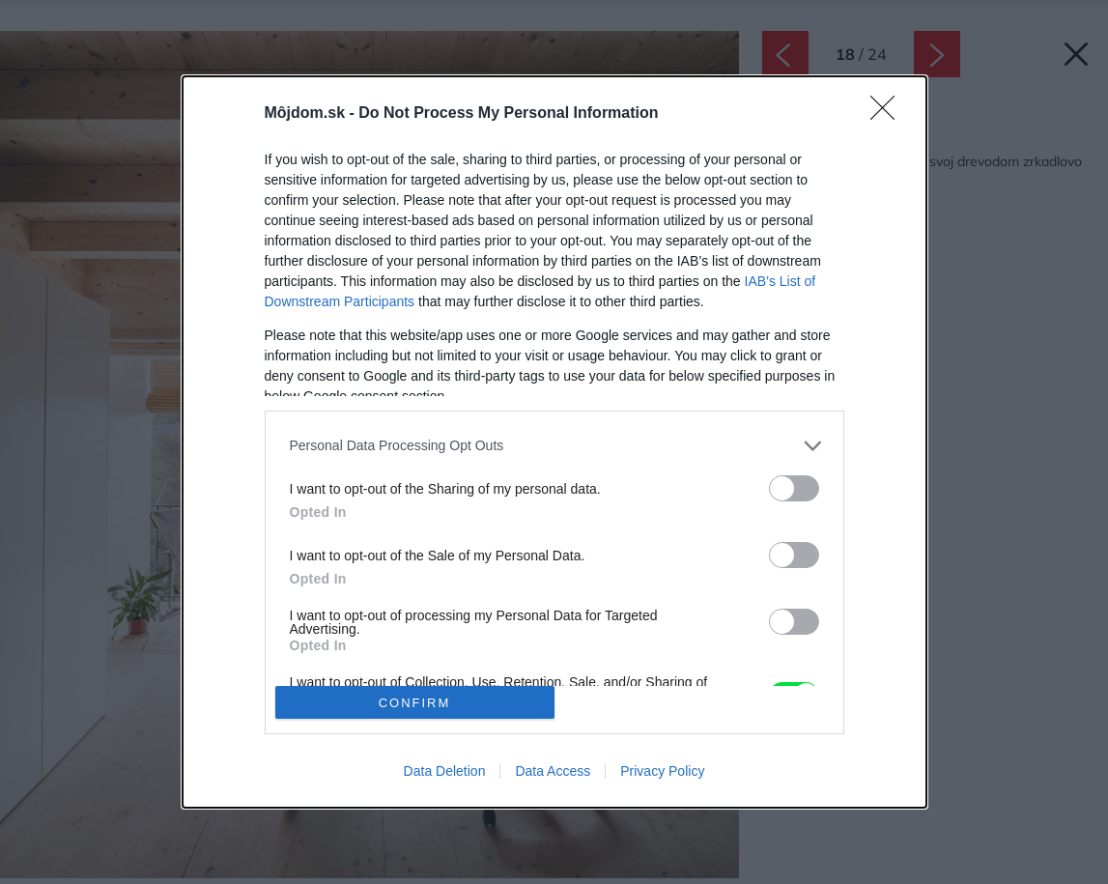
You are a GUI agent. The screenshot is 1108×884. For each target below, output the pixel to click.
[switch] (794, 488)
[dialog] (554, 442)
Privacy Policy (662, 771)
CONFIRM (415, 703)
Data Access (552, 771)
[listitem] (554, 446)
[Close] (888, 114)
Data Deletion (445, 771)
